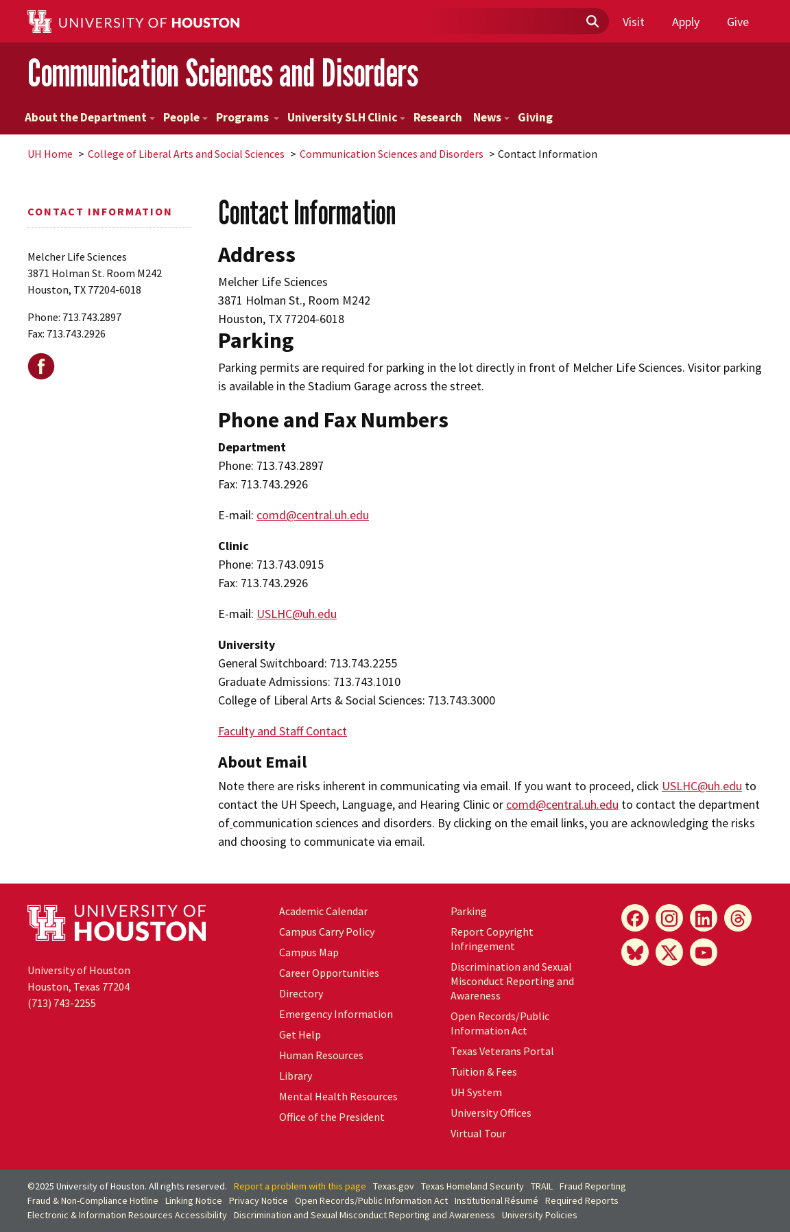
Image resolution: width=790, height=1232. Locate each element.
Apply (685, 21)
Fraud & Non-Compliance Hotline (92, 1200)
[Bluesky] (635, 952)
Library (295, 1075)
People (185, 117)
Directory (301, 993)
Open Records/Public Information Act (500, 1023)
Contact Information (100, 211)
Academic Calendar (323, 911)
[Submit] (592, 22)
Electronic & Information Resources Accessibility (127, 1215)
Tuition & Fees (484, 1071)
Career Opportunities (329, 973)
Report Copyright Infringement (492, 939)
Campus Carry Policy (326, 931)
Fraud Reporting (593, 1186)
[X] (669, 952)
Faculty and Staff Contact (282, 731)
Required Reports (582, 1200)
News (491, 117)
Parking (469, 911)
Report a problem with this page (300, 1186)
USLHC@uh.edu (296, 613)
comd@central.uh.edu (312, 515)
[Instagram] (669, 918)
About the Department (90, 117)
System (476, 1092)
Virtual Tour (478, 1133)
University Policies (539, 1215)
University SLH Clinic (346, 117)
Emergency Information (336, 1014)
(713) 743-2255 (61, 1003)
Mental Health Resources (338, 1096)
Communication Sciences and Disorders (222, 72)
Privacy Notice (258, 1200)
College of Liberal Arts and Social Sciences (186, 154)
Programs (247, 117)
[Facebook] (635, 918)
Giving (535, 117)
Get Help (300, 1034)
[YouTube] (703, 952)
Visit (634, 21)
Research (438, 117)
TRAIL (542, 1186)
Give (738, 21)
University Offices (491, 1113)
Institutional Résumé (496, 1200)
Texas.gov (393, 1186)
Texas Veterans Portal (502, 1051)
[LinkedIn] (703, 918)
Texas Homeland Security (472, 1186)
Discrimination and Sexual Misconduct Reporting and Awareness (512, 981)
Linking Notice (193, 1200)
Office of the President (332, 1117)
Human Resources (321, 1055)
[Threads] (738, 918)
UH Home (50, 154)
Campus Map (309, 952)
